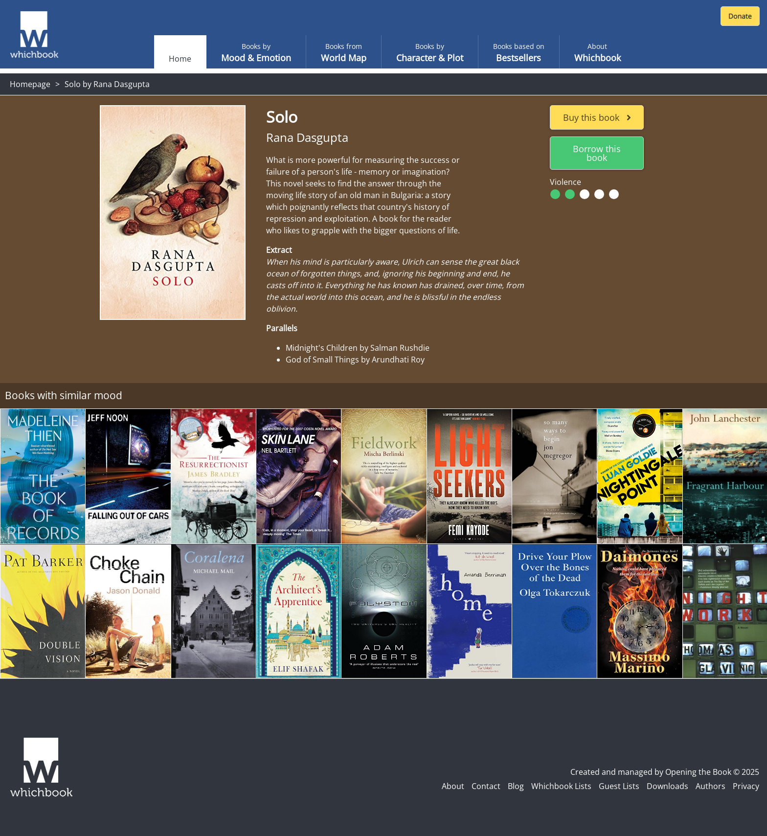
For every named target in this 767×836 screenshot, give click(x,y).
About (453, 786)
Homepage (30, 84)
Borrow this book (597, 153)
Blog (516, 786)
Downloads (667, 786)
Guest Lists (619, 786)
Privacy (746, 786)
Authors (710, 786)
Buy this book (597, 117)
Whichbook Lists (561, 786)
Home (180, 58)
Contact (486, 786)
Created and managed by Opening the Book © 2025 (664, 772)
